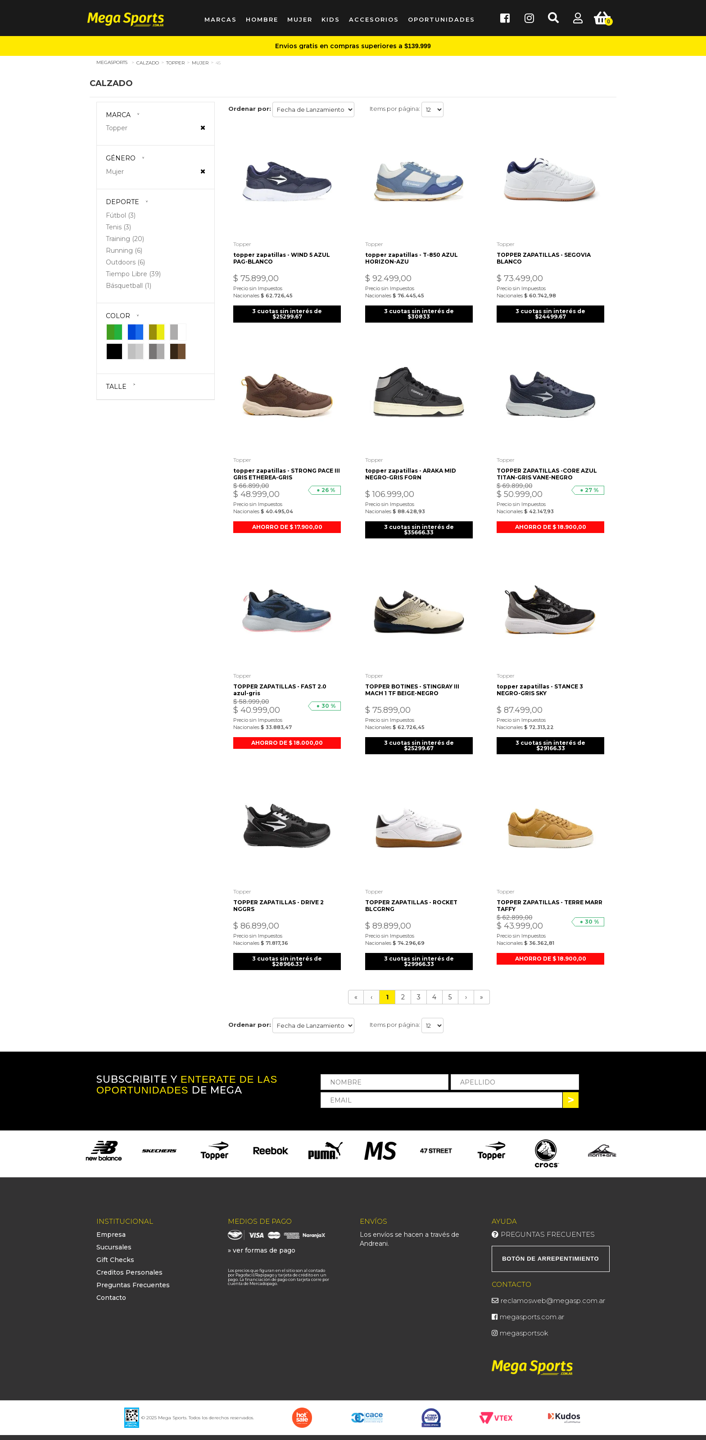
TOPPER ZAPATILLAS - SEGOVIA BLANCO (545, 256)
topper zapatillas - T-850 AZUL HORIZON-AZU (413, 256)
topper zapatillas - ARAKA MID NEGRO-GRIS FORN (412, 470)
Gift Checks (115, 1253)
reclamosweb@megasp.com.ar (553, 1294)
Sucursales (113, 1241)
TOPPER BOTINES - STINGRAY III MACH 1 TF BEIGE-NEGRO (414, 684)
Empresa (111, 1228)
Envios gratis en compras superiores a (352, 46)
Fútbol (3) (121, 215)
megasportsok (524, 1326)
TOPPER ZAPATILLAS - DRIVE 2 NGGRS (280, 898)
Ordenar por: (249, 108)
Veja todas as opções (202, 127)
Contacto (111, 1291)
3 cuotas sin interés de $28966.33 (287, 954)
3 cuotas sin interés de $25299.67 (287, 311)
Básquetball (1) (128, 286)
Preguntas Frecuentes (133, 1279)
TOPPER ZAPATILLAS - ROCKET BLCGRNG (413, 898)
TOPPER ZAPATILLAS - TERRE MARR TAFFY (541, 898)
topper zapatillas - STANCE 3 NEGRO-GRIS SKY (541, 684)
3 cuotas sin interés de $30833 (419, 311)
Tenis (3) (118, 227)
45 (218, 63)
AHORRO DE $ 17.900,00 (287, 522)
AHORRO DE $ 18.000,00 (287, 737)
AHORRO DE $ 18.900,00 (550, 522)
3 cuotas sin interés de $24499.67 (550, 311)
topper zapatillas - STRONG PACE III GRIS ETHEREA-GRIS (285, 470)
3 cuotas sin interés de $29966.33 (419, 954)
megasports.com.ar (532, 1310)
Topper (175, 63)
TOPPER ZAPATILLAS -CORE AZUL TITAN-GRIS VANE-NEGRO (548, 470)
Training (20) (125, 239)
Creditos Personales (129, 1266)
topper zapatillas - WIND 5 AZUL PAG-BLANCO (283, 256)
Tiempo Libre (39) (133, 274)
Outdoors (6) (125, 262)
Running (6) (124, 250)
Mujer (200, 63)
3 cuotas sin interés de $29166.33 (550, 740)
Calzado (147, 63)
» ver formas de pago (261, 1244)
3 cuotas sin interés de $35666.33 (419, 525)
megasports (111, 62)
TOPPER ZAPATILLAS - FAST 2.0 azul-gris (281, 684)
